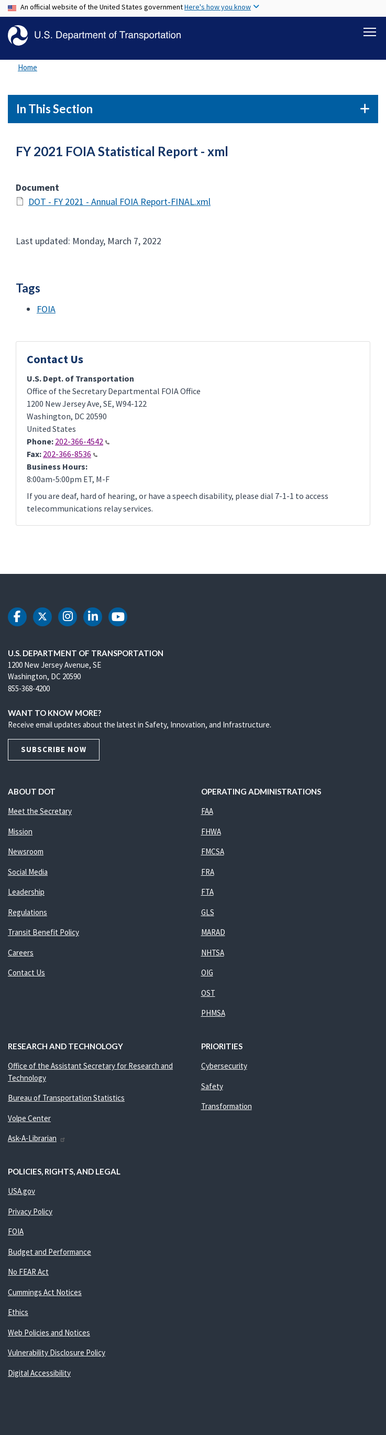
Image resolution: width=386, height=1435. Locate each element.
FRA (207, 878)
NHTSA (212, 958)
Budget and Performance (49, 1258)
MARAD (213, 938)
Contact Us (26, 978)
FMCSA (212, 857)
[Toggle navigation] (369, 32)
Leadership (26, 898)
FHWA (211, 837)
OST (208, 999)
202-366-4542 (82, 447)
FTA (207, 898)
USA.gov (21, 1197)
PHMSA (213, 1019)
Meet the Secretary (40, 817)
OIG (207, 978)
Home (27, 73)
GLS (207, 918)
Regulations (27, 918)
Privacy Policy (30, 1217)
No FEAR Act (28, 1277)
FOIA (46, 315)
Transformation (226, 1112)
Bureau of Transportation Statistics (66, 1103)
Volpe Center (29, 1124)
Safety (212, 1092)
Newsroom (25, 857)
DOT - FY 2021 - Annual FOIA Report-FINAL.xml (119, 207)
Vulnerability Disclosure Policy (56, 1358)
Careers (21, 958)
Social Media (28, 878)
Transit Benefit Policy (43, 938)
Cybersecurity (224, 1072)
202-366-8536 (70, 459)
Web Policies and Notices (49, 1338)
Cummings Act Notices (45, 1298)
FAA (207, 817)
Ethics (18, 1318)
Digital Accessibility (39, 1379)
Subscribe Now (53, 755)
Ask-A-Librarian (37, 1144)
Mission (20, 837)
